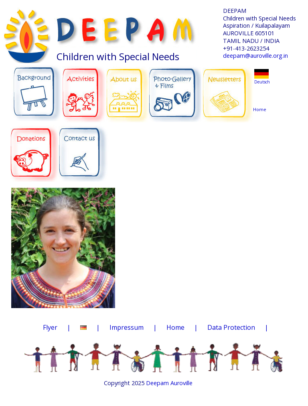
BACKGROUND (36, 89)
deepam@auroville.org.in (255, 55)
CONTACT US (83, 148)
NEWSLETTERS (228, 87)
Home (261, 94)
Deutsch (262, 82)
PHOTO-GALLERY (175, 90)
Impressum (126, 327)
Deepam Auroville (169, 383)
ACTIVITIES (86, 89)
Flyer (50, 327)
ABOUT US (128, 88)
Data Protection (231, 327)
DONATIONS (35, 147)
